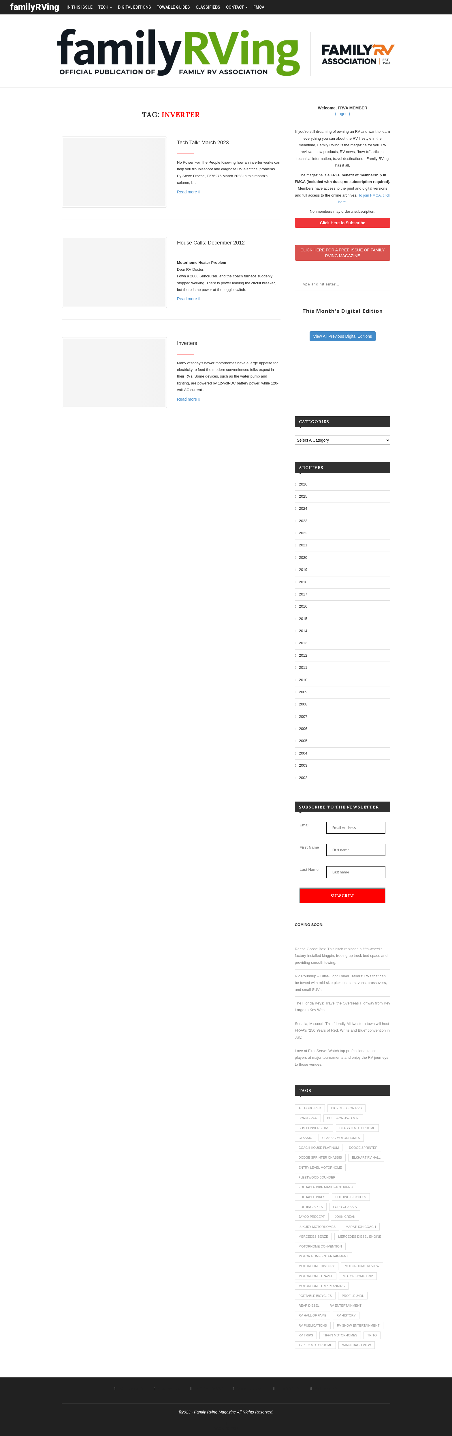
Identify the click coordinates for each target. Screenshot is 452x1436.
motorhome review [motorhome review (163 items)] (362, 1266)
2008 (303, 704)
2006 (303, 729)
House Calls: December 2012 (211, 243)
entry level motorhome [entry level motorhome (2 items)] (320, 1167)
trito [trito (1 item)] (372, 1335)
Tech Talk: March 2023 (203, 142)
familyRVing (34, 7)
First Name (309, 847)
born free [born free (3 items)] (308, 1118)
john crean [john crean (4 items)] (345, 1216)
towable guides (173, 7)
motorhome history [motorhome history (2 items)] (317, 1266)
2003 (303, 765)
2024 (303, 508)
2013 (303, 643)
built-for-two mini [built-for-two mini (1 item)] (343, 1118)
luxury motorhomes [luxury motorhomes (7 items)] (317, 1226)
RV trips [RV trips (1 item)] (306, 1335)
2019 (303, 569)
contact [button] (237, 7)
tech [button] (105, 7)
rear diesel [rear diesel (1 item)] (309, 1305)
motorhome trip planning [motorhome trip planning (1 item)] (322, 1286)
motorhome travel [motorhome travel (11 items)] (316, 1276)
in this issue (80, 7)
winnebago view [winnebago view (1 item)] (356, 1345)
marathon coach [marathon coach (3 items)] (361, 1226)
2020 (303, 557)
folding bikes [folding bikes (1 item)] (311, 1207)
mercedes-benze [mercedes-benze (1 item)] (313, 1236)
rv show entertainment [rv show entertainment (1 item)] (358, 1325)
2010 (303, 680)
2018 (303, 582)
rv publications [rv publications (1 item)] (313, 1325)
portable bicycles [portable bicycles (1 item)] (315, 1295)
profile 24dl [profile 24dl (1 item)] (353, 1295)
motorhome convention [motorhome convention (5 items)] (320, 1246)
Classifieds (208, 7)
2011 (303, 667)
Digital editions (134, 7)
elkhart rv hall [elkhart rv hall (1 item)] (366, 1157)
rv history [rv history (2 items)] (346, 1315)
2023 (303, 521)
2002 (303, 778)
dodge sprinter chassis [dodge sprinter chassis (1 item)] (320, 1157)
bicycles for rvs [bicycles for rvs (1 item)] (346, 1108)
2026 (303, 484)
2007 (303, 716)
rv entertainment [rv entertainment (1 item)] (345, 1305)
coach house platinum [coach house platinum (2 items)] (319, 1147)
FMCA (258, 7)
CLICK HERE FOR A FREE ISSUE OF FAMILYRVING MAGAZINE (342, 253)
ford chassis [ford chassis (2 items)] (345, 1207)
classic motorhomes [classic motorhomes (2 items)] (341, 1138)
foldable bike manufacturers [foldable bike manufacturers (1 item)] (326, 1187)
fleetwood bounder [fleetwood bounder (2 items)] (317, 1177)
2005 (303, 741)
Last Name (309, 869)
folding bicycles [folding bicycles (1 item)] (351, 1197)
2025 (303, 496)
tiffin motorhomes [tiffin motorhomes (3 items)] (340, 1335)
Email (305, 825)
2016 (303, 606)
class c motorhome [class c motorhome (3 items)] (357, 1128)
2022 (303, 533)
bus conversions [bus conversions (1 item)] (314, 1128)
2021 (303, 545)
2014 (303, 631)
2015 (303, 619)
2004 (303, 753)
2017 (303, 594)
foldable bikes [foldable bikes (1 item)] (312, 1197)
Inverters (187, 343)
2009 (303, 692)
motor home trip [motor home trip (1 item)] (358, 1276)
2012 (303, 655)
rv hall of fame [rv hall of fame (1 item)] (313, 1315)
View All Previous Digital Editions (342, 336)
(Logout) (342, 113)
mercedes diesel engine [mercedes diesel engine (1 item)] (359, 1236)
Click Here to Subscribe (342, 223)
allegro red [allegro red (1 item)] (310, 1108)
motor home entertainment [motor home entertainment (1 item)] (323, 1256)
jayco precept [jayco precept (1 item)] (312, 1216)
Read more (188, 192)
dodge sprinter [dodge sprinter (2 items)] (363, 1147)
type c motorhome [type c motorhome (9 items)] (315, 1345)
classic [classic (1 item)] (305, 1138)
